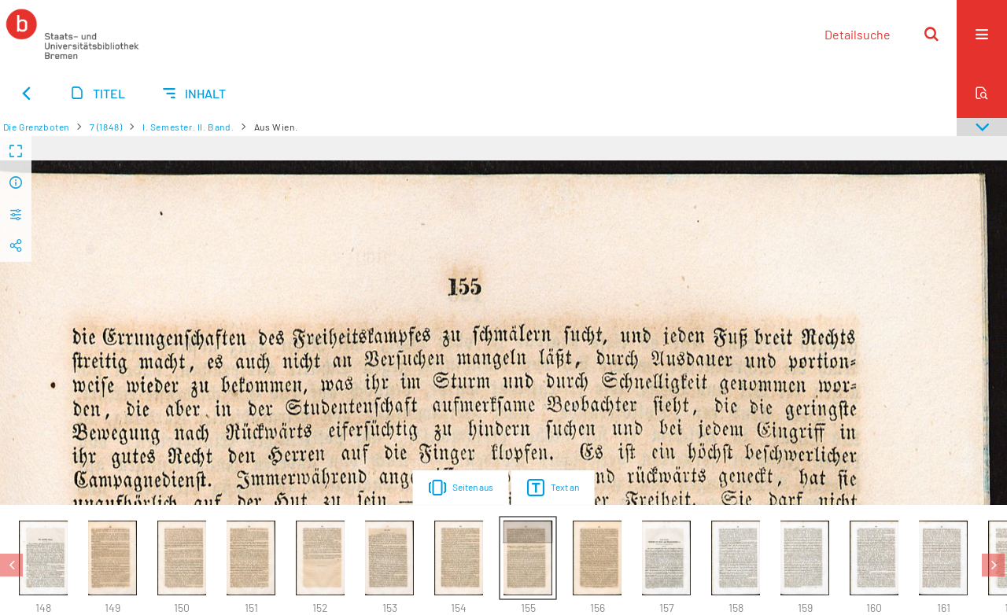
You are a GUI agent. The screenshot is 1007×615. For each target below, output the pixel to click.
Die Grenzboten (36, 126)
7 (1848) (106, 126)
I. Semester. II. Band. (188, 126)
